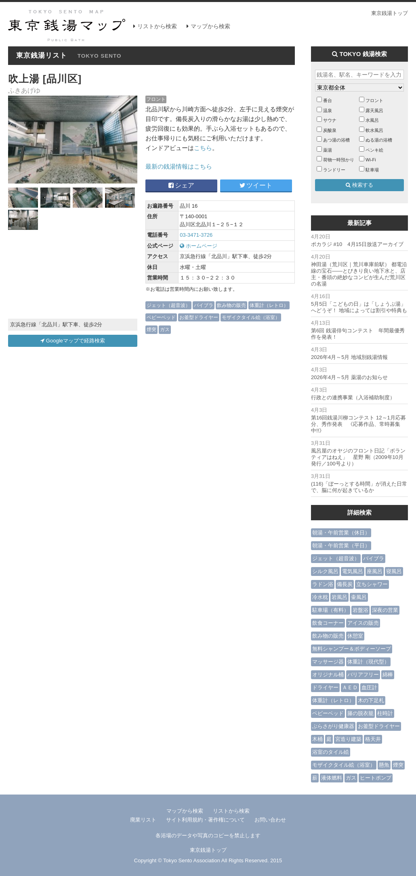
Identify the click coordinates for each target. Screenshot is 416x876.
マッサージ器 (328, 662)
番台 (327, 100)
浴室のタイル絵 (330, 752)
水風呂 (372, 120)
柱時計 (385, 713)
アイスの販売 (363, 623)
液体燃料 (331, 778)
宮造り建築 (348, 739)
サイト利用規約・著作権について (205, 820)
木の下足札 (371, 700)
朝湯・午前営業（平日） (341, 545)
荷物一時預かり (338, 159)
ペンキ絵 (374, 150)
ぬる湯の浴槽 (379, 140)
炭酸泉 (329, 130)
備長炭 (345, 584)
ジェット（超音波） (168, 305)
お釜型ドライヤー (198, 317)
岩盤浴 (360, 610)
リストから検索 (157, 26)
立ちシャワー (372, 584)
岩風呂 (339, 597)
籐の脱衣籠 (360, 713)
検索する (359, 185)
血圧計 (369, 687)
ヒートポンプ (375, 778)
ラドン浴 (322, 584)
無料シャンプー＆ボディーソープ (351, 649)
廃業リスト (143, 820)
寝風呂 (394, 571)
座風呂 (374, 571)
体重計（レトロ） (269, 305)
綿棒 (387, 675)
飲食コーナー (328, 623)
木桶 (317, 739)
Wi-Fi (371, 159)
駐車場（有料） (330, 610)
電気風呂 (352, 571)
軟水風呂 (374, 130)
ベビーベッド (161, 317)
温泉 (327, 110)
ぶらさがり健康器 (333, 726)
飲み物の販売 (231, 305)
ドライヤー (325, 687)
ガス (165, 329)
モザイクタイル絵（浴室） (251, 317)
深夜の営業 (385, 610)
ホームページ (198, 246)
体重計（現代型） (368, 662)
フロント (156, 99)
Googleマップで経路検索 (72, 341)
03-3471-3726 (196, 235)
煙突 (151, 329)
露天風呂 (374, 110)
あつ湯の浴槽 (336, 140)
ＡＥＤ (350, 687)
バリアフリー (363, 675)
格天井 (373, 739)
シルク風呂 (325, 571)
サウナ (329, 120)
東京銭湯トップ (389, 13)
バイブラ (203, 305)
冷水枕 (320, 597)
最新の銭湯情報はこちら (178, 166)
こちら (203, 147)
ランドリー (334, 169)
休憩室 (355, 636)
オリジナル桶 (328, 675)
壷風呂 (359, 597)
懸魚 (384, 765)
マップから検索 (210, 26)
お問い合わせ (270, 820)
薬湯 (327, 150)
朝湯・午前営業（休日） (341, 533)
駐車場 (372, 169)
